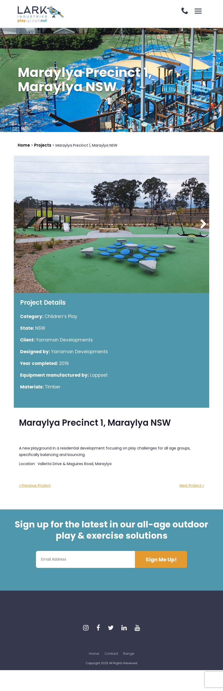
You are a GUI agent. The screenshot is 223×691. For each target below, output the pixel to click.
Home (94, 653)
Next (201, 224)
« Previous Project (35, 485)
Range (128, 653)
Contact (111, 653)
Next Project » (191, 485)
